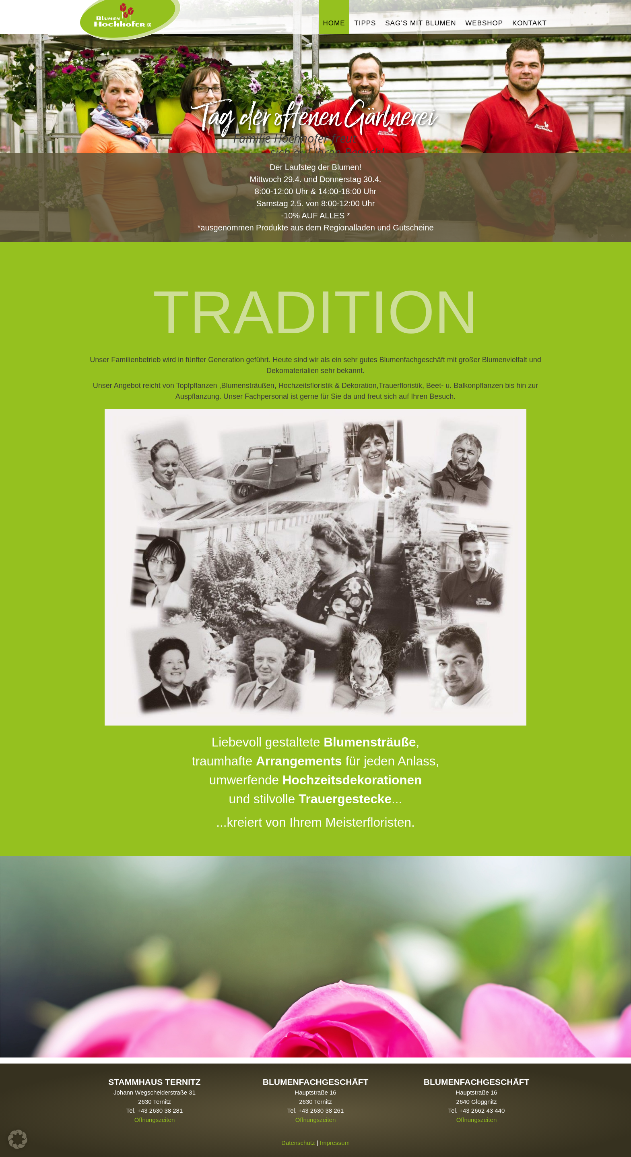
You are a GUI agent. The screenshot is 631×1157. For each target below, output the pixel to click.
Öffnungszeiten (154, 1112)
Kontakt (529, 23)
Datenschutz (298, 1136)
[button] (17, 1139)
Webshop (484, 23)
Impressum (335, 1136)
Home (334, 23)
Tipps (365, 23)
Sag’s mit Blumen (420, 23)
